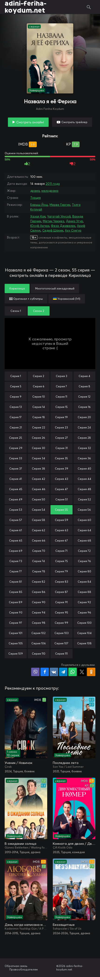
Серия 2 (38, 376)
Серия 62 (38, 530)
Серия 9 (15, 396)
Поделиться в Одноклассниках (91, 672)
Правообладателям (23, 969)
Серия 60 (84, 520)
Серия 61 (15, 530)
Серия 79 (61, 571)
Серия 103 (61, 633)
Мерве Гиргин (60, 205)
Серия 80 (84, 571)
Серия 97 (15, 622)
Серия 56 (84, 509)
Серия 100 (84, 622)
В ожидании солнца (20, 844)
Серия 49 (15, 499)
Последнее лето (66, 763)
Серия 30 (38, 448)
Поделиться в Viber (35, 672)
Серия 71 (61, 551)
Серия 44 (84, 479)
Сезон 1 (15, 311)
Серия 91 (61, 602)
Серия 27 (61, 437)
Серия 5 (15, 386)
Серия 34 (38, 458)
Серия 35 (61, 458)
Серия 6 (38, 386)
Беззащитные (64, 925)
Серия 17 (16, 417)
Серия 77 (15, 571)
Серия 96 (84, 612)
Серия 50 (38, 499)
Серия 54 (38, 509)
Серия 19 (61, 417)
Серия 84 (84, 581)
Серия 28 (84, 437)
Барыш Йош (39, 205)
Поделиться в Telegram (63, 672)
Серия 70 (38, 551)
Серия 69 (15, 551)
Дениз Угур (74, 221)
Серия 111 (61, 653)
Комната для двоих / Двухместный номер (74, 844)
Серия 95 (61, 612)
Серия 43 (61, 479)
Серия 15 (61, 407)
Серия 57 (15, 520)
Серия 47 (61, 489)
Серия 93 (15, 612)
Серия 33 (15, 458)
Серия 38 (38, 468)
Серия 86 (38, 592)
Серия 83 (61, 581)
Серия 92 (84, 602)
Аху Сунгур (73, 230)
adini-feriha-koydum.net (25, 7)
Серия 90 (38, 602)
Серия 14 (38, 407)
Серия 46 (38, 489)
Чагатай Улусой (59, 216)
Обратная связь (16, 966)
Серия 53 (15, 509)
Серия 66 (38, 540)
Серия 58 (38, 520)
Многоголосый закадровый (54, 288)
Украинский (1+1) (66, 298)
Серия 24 (84, 427)
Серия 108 (84, 643)
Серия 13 (16, 407)
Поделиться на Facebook (44, 672)
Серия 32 (84, 448)
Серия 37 (15, 468)
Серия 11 (61, 396)
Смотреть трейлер (74, 122)
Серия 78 (38, 571)
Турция (35, 198)
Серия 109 (15, 653)
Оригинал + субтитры (26, 298)
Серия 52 (84, 499)
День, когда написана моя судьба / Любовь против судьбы (26, 925)
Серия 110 (38, 653)
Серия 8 (84, 386)
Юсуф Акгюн (39, 226)
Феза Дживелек (63, 226)
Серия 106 (38, 643)
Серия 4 (84, 376)
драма (35, 191)
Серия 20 (84, 417)
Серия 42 (38, 479)
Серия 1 (15, 376)
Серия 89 (15, 602)
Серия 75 (61, 561)
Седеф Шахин (52, 230)
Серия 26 (38, 437)
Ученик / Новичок (18, 763)
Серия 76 (84, 561)
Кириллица (17, 288)
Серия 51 (61, 499)
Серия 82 (38, 581)
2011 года (53, 183)
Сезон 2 (38, 311)
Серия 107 (61, 643)
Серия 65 (15, 540)
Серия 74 (38, 561)
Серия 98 (38, 622)
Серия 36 (84, 458)
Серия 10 (38, 396)
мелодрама (49, 191)
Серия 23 (61, 427)
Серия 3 (61, 376)
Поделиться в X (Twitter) (82, 672)
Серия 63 (61, 530)
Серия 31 (61, 448)
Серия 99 (61, 622)
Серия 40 (84, 468)
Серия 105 (16, 643)
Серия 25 (15, 437)
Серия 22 (38, 427)
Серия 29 (15, 448)
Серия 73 (15, 561)
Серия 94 (38, 612)
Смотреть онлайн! (30, 122)
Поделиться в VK (54, 672)
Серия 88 (84, 592)
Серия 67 (61, 540)
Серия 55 (61, 509)
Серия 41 (15, 479)
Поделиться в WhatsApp (72, 672)
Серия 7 (61, 386)
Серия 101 (15, 633)
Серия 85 (15, 592)
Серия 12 (84, 396)
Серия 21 (16, 427)
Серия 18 (38, 417)
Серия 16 (84, 407)
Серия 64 (84, 530)
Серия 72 (84, 551)
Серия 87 (61, 592)
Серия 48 (84, 489)
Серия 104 (84, 633)
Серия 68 (84, 540)
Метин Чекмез (53, 221)
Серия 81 (15, 581)
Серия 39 (61, 468)
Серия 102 (38, 633)
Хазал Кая (38, 216)
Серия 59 (61, 520)
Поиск (88, 7)
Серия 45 (15, 489)
